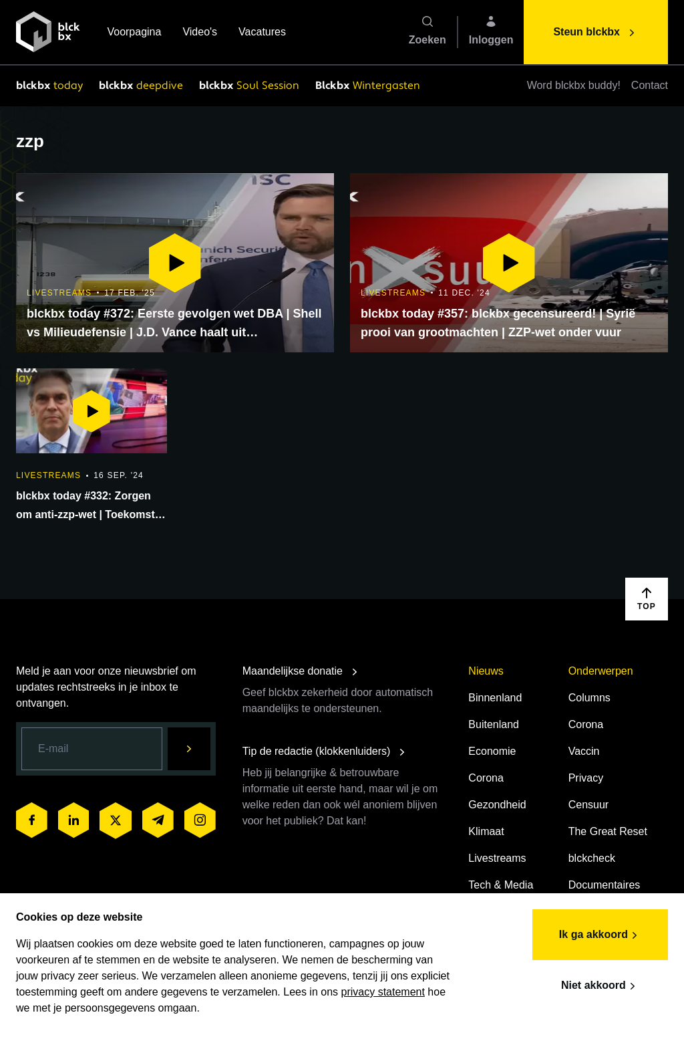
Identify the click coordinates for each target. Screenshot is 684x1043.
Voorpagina (134, 33)
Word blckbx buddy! (574, 85)
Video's (199, 33)
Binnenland (495, 697)
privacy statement (383, 992)
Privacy (585, 778)
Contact (649, 85)
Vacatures (262, 33)
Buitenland (493, 724)
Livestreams (497, 858)
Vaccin (584, 751)
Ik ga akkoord (600, 935)
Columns (589, 697)
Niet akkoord (600, 986)
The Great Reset (607, 831)
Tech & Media (500, 885)
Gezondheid (497, 804)
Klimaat (486, 831)
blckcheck (591, 858)
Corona (485, 778)
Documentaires (604, 885)
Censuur (588, 804)
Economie (492, 751)
